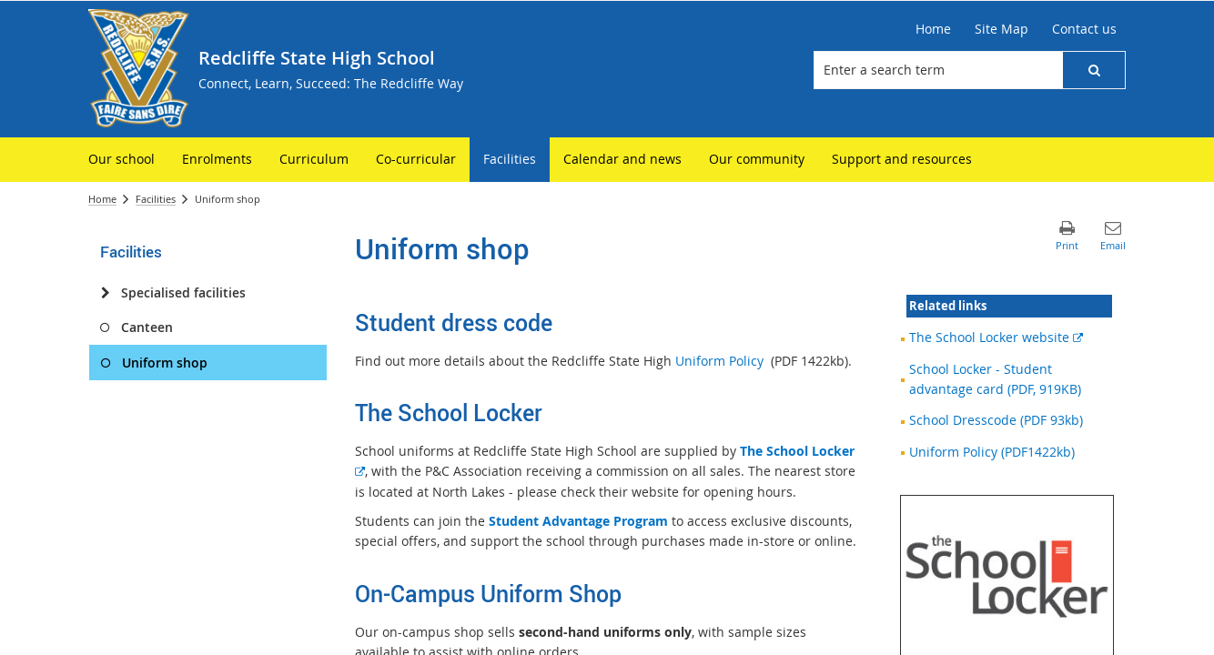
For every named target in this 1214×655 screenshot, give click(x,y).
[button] (1094, 70)
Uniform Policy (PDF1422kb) (992, 451)
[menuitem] (121, 159)
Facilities (156, 199)
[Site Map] (1001, 29)
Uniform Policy (719, 360)
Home (102, 199)
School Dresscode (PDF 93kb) (996, 419)
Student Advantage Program (578, 520)
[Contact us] (1084, 29)
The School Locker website (996, 337)
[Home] (933, 29)
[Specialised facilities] (105, 293)
